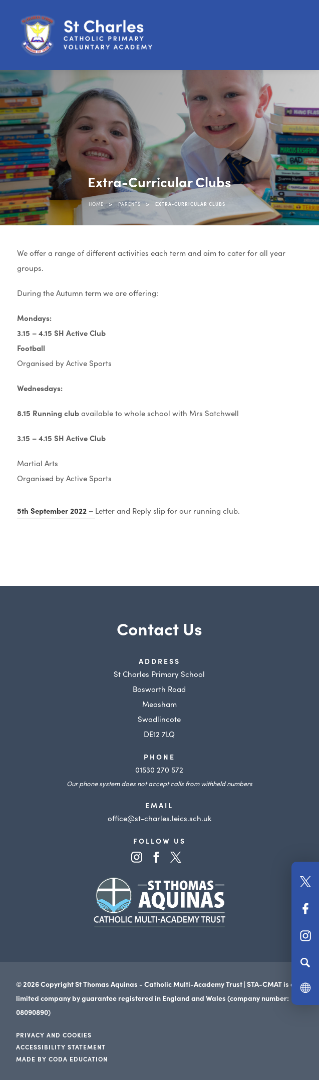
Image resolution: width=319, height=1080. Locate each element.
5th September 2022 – (56, 510)
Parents (129, 204)
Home (96, 204)
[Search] (305, 962)
